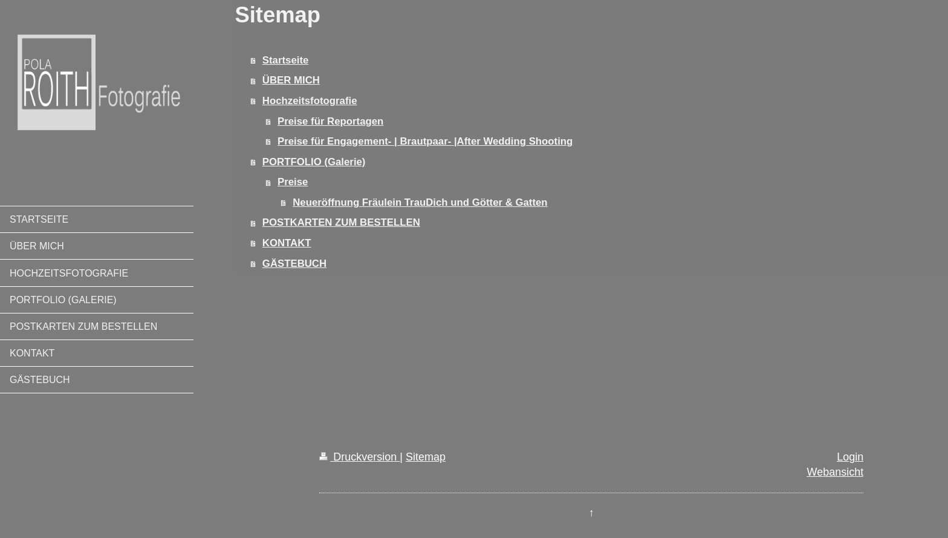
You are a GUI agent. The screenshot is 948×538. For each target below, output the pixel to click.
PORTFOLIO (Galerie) (314, 162)
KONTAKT (286, 243)
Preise (293, 182)
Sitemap (426, 457)
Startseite (285, 60)
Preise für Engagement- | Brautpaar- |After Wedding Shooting (425, 141)
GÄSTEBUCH (294, 263)
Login (850, 457)
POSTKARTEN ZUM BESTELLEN (341, 222)
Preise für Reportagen (330, 121)
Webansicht (835, 472)
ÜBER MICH (291, 80)
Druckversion (359, 457)
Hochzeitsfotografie (309, 101)
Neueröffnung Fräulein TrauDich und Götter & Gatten (420, 202)
